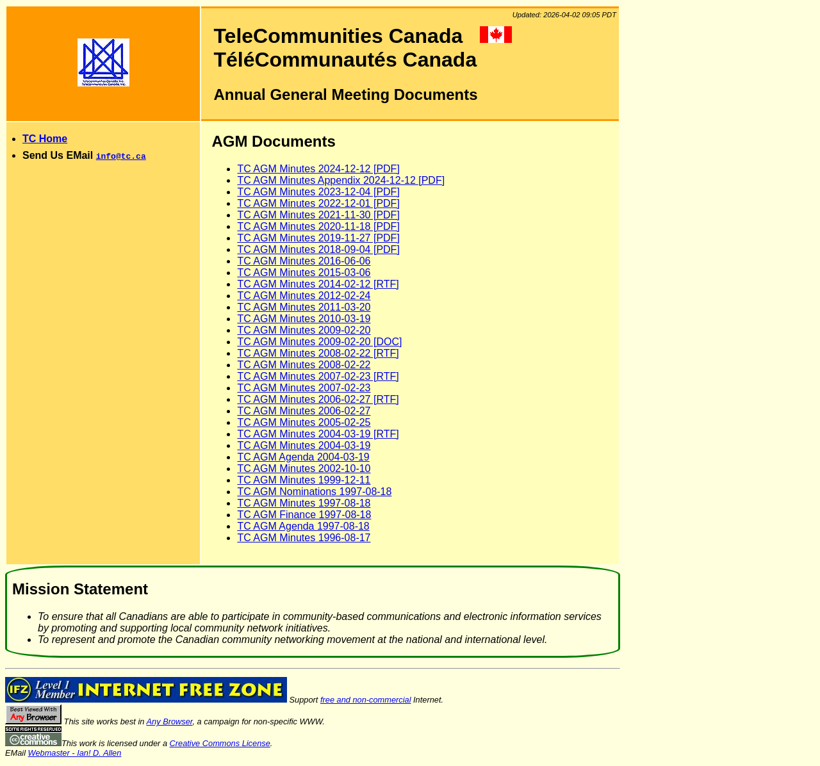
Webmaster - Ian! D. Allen (75, 753)
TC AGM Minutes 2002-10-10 (303, 468)
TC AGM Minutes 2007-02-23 (303, 387)
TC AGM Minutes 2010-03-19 (303, 318)
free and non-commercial (365, 700)
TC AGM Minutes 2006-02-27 (303, 410)
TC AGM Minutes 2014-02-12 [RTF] (317, 284)
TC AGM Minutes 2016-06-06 (303, 261)
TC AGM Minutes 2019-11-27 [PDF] (318, 237)
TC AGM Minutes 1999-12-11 (303, 480)
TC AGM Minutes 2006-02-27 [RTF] (317, 399)
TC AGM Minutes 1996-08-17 (303, 537)
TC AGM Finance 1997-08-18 (304, 514)
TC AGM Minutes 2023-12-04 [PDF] (318, 191)
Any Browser (170, 721)
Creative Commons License (220, 743)
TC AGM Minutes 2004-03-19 (303, 445)
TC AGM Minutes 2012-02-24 (303, 295)
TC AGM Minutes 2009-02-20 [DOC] (319, 341)
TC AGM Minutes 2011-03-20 (303, 307)
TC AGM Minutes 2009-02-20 (303, 330)
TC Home (44, 138)
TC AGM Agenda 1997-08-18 (303, 526)
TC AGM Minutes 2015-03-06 (303, 272)
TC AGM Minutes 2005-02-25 (303, 422)
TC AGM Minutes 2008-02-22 (303, 364)
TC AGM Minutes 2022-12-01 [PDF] (318, 203)
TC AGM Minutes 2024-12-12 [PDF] (318, 168)
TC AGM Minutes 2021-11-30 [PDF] (318, 214)
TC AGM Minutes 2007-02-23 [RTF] (317, 376)
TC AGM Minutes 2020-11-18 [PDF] (318, 226)
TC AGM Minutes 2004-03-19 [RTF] (317, 433)
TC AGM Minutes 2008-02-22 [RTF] (317, 353)
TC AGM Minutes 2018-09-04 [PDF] (318, 249)
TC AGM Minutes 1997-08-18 (303, 503)
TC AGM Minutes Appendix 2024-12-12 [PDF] (341, 180)
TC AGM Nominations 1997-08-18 (314, 491)
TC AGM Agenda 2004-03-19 (303, 457)
